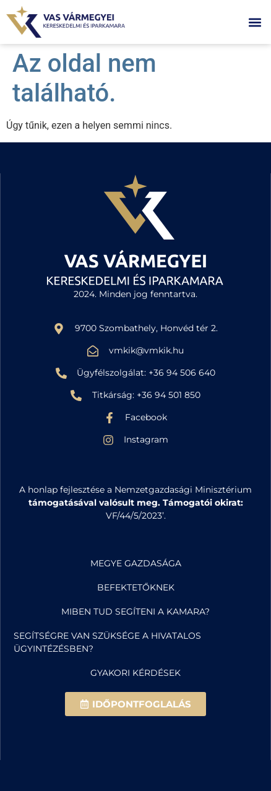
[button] (254, 22)
